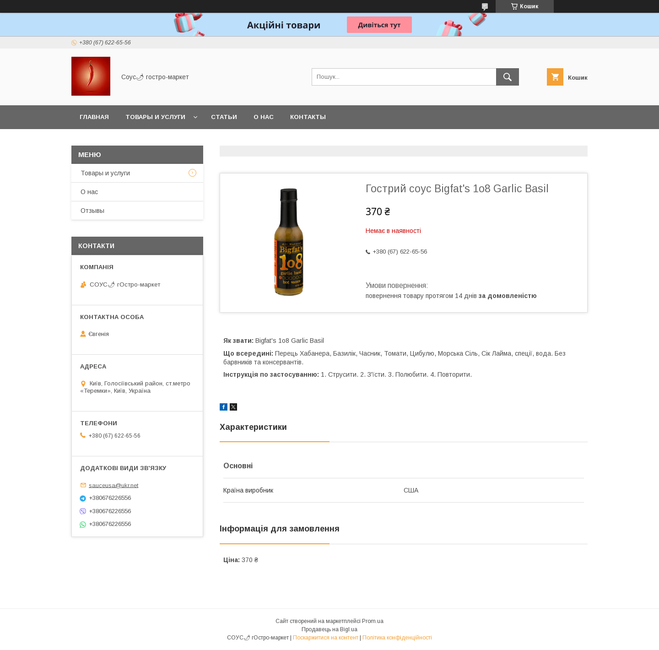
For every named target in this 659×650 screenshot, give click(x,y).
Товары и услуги (155, 117)
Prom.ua (373, 621)
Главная (94, 117)
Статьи (224, 117)
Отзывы (92, 210)
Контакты (308, 117)
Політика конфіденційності (397, 637)
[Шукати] (507, 77)
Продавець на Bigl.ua (329, 629)
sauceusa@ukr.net (113, 485)
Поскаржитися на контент (325, 637)
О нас (264, 117)
